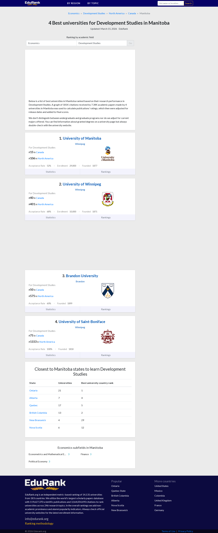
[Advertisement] (51, 75)
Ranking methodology (39, 523)
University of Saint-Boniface (80, 321)
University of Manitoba (80, 138)
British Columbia (38, 412)
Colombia (159, 495)
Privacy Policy (185, 531)
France (158, 505)
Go (130, 43)
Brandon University (80, 276)
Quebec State (118, 490)
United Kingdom (163, 500)
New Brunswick (37, 420)
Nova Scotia (35, 427)
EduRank (123, 28)
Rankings (107, 171)
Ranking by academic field (80, 37)
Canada (132, 13)
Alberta (33, 397)
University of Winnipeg (80, 184)
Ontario (33, 390)
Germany (159, 510)
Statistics (52, 171)
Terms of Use (168, 531)
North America (116, 13)
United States (161, 485)
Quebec (33, 405)
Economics (73, 13)
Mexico (158, 490)
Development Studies (94, 13)
